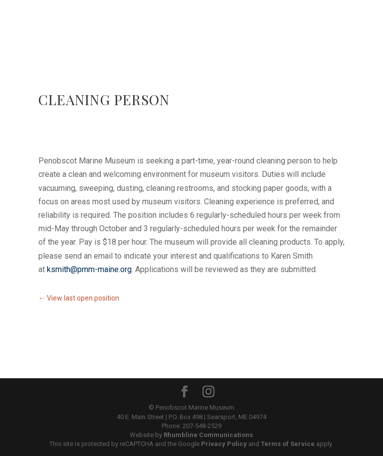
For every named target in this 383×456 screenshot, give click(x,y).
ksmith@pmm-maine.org (89, 269)
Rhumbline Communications (208, 435)
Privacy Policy (224, 444)
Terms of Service (288, 444)
